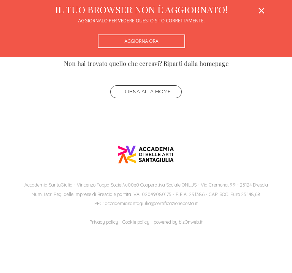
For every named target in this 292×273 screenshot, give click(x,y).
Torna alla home (146, 91)
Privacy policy (103, 222)
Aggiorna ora (141, 41)
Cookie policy (135, 222)
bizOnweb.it (191, 222)
